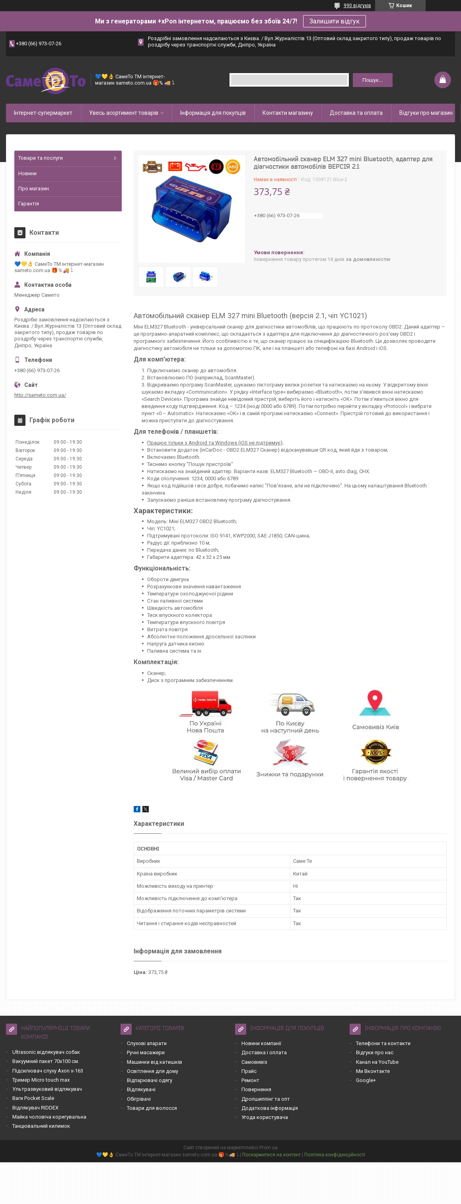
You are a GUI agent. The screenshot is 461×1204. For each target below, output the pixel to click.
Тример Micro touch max (41, 1080)
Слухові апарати (147, 1043)
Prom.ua (268, 1147)
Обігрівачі (139, 1099)
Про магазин (33, 188)
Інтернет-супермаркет (43, 113)
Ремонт (250, 1080)
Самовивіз (254, 1062)
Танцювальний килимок (41, 1126)
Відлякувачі (141, 1089)
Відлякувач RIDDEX (35, 1108)
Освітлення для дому (152, 1071)
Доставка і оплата (264, 1052)
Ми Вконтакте (373, 1071)
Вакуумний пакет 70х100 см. (45, 1061)
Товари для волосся (152, 1108)
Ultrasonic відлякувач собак (46, 1052)
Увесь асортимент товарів (123, 113)
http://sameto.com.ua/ (40, 395)
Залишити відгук (334, 21)
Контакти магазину (288, 113)
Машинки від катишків (154, 1062)
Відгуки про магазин (426, 113)
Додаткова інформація (269, 1108)
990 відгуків (357, 5)
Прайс (249, 1071)
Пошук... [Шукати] (372, 80)
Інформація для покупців (213, 113)
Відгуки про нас (374, 1052)
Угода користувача (264, 1117)
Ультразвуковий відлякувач (47, 1089)
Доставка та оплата (356, 113)
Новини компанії (261, 1043)
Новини (27, 173)
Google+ (366, 1080)
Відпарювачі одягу (149, 1080)
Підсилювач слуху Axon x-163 (47, 1071)
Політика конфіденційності (334, 1155)
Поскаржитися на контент (271, 1155)
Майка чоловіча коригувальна (49, 1117)
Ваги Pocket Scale (33, 1098)
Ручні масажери (146, 1052)
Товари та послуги (40, 158)
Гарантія (28, 204)
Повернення (256, 1089)
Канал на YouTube (377, 1062)
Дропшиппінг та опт (265, 1099)
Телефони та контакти (383, 1043)
